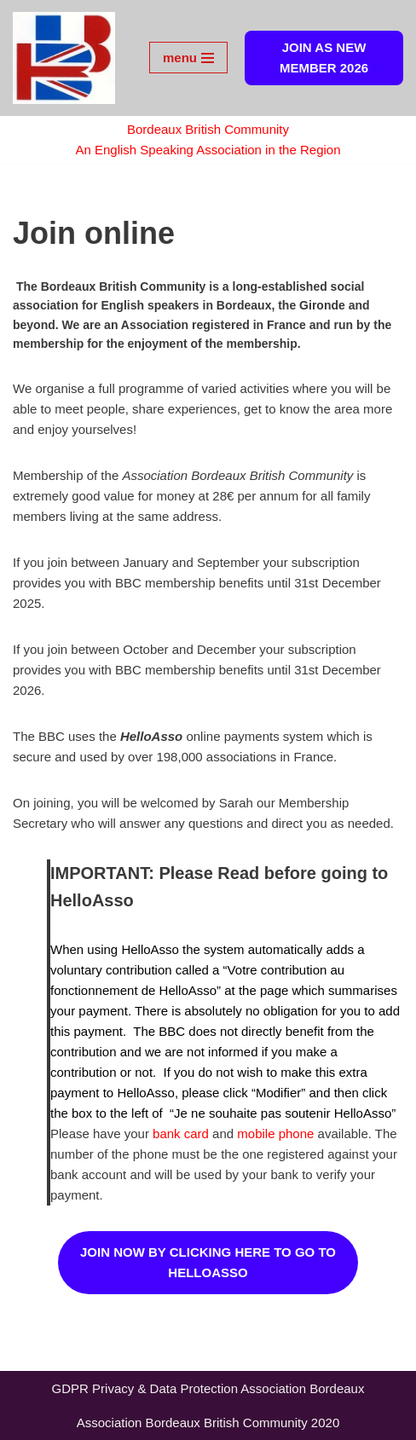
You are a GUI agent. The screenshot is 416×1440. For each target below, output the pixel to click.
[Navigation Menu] (188, 57)
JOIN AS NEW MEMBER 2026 (324, 57)
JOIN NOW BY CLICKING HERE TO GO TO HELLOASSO (208, 1262)
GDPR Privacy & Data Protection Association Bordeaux (208, 1388)
